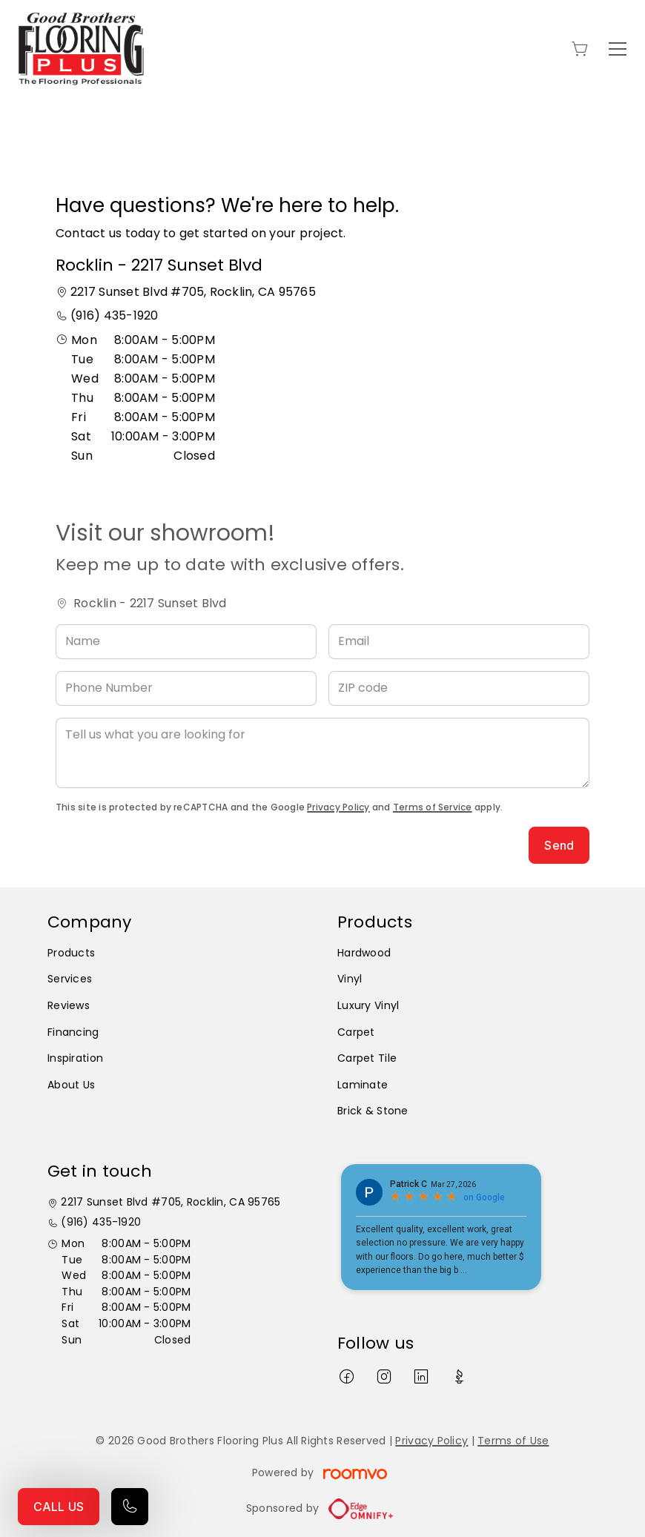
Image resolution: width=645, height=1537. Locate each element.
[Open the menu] (617, 49)
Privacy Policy (338, 807)
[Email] (458, 641)
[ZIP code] (458, 688)
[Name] (186, 641)
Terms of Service (432, 807)
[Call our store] (129, 1506)
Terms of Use (513, 1440)
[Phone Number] (186, 688)
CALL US (58, 1506)
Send (559, 845)
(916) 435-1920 (114, 315)
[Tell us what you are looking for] (322, 753)
